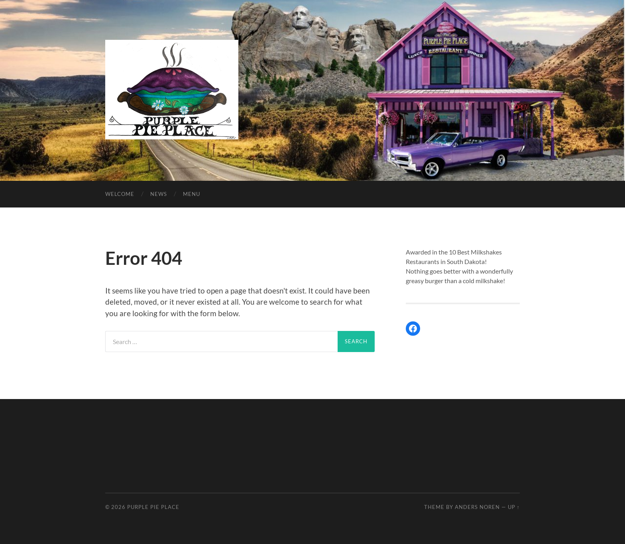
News (158, 194)
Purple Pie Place (153, 507)
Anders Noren (477, 507)
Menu (191, 194)
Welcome (119, 194)
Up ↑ (514, 507)
